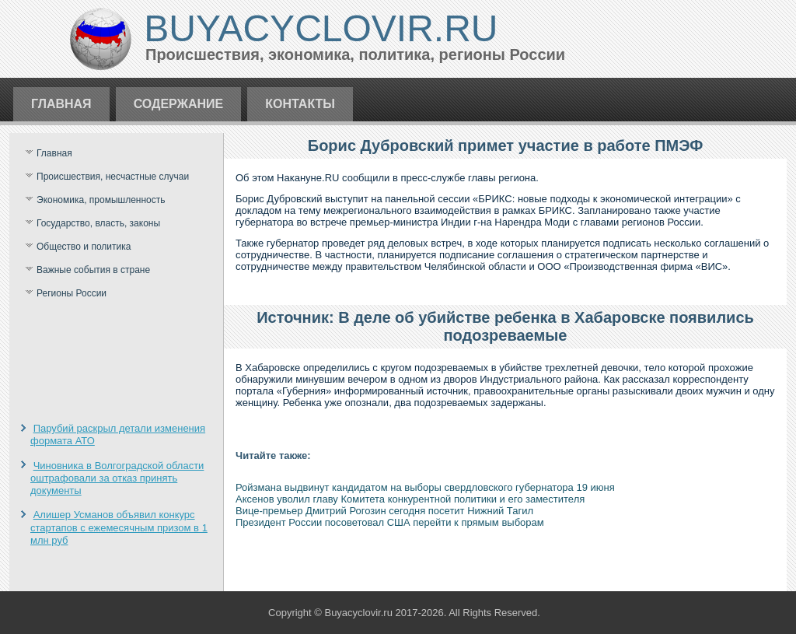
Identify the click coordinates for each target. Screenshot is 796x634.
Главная (61, 103)
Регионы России (71, 293)
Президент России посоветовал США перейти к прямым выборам (390, 522)
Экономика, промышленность (101, 199)
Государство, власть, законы (98, 223)
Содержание (179, 103)
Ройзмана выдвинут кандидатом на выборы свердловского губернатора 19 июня (425, 487)
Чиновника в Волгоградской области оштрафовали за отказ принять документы (117, 478)
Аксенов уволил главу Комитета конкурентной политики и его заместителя (410, 499)
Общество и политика (84, 246)
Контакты (300, 103)
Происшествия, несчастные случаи (113, 176)
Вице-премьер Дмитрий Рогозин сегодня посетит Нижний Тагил (384, 511)
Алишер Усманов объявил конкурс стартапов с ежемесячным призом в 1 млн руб (119, 527)
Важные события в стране (93, 269)
